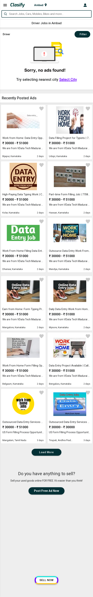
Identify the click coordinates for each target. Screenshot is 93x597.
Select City (68, 79)
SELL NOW (46, 580)
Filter (82, 34)
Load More (46, 452)
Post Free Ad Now (46, 491)
